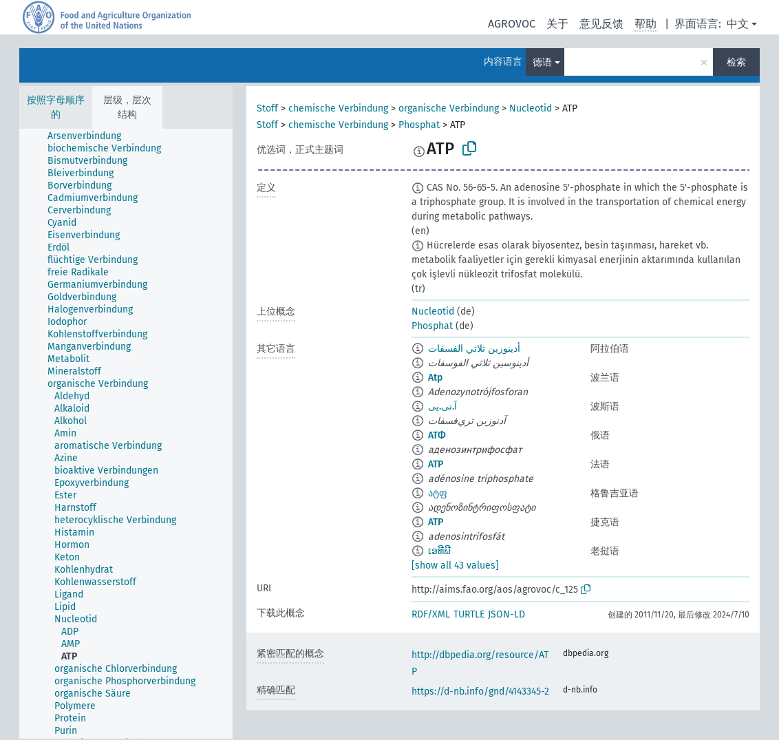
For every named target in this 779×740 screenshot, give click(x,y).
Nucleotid (530, 108)
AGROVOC (511, 23)
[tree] (126, 434)
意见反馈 (601, 23)
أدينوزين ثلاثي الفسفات (474, 349)
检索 (736, 62)
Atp (435, 377)
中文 (738, 23)
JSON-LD (506, 614)
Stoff (267, 108)
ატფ (437, 493)
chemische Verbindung (338, 108)
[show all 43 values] (455, 565)
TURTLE (468, 614)
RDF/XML (431, 614)
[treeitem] (90, 136)
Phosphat (419, 125)
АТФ (437, 435)
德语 (542, 62)
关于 (557, 23)
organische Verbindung (448, 108)
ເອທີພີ (439, 551)
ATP (435, 464)
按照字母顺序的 (56, 107)
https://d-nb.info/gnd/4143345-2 (480, 691)
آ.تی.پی (442, 406)
